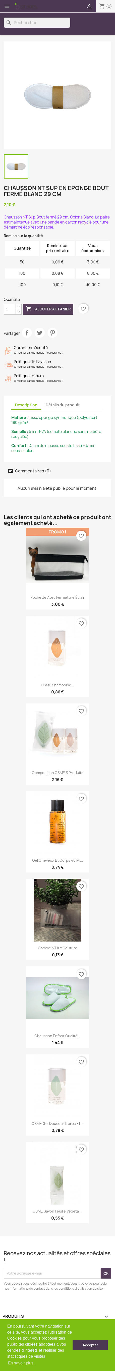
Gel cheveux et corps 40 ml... (57, 860)
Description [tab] (26, 405)
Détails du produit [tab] (63, 405)
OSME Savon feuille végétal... (58, 1211)
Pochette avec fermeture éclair (57, 597)
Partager (27, 333)
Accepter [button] (90, 1345)
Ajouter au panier (48, 309)
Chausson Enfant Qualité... (57, 1035)
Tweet (40, 333)
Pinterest (52, 333)
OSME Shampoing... (57, 685)
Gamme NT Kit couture (57, 948)
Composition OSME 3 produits (57, 772)
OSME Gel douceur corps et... (57, 1123)
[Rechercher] (37, 23)
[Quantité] (10, 309)
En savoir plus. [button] (21, 1363)
